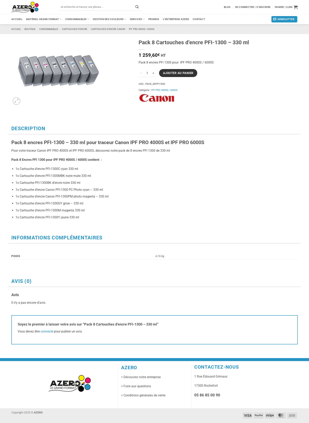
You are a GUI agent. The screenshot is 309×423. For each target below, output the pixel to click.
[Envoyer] (137, 7)
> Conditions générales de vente (143, 395)
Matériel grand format (44, 19)
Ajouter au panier (178, 73)
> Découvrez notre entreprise (141, 377)
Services (137, 19)
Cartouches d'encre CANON (108, 29)
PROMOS (153, 19)
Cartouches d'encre (74, 29)
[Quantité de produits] (147, 73)
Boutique (30, 29)
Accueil (16, 19)
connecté (47, 331)
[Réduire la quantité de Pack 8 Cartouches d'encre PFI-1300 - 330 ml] (141, 73)
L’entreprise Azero (176, 19)
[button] (286, 7)
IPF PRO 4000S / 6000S (141, 29)
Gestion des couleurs (109, 19)
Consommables (77, 19)
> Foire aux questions (136, 386)
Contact (199, 19)
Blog (227, 7)
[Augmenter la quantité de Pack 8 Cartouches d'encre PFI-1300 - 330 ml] (153, 73)
